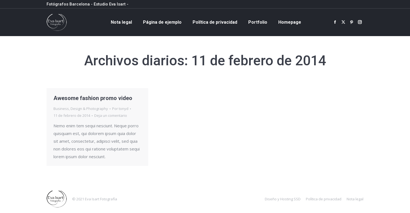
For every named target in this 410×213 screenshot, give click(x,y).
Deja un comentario (110, 115)
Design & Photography (89, 108)
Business (61, 108)
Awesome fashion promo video (92, 98)
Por (120, 108)
